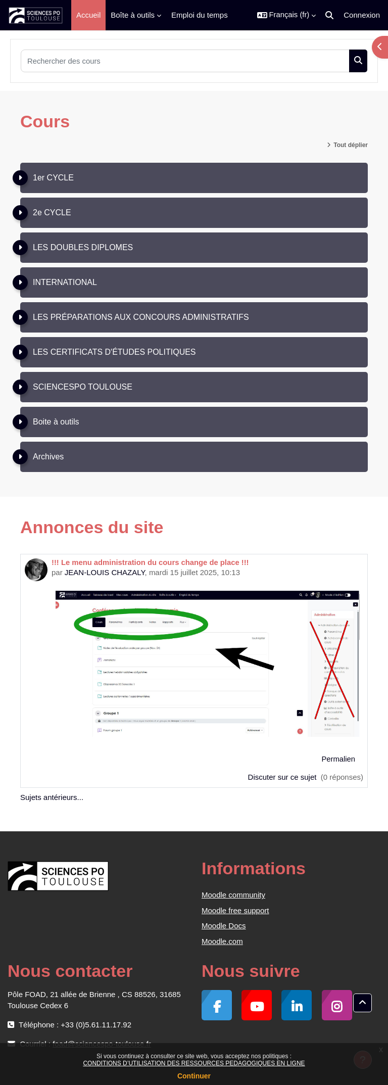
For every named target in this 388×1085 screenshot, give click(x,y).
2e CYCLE (52, 212)
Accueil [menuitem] (88, 15)
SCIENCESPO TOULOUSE (82, 387)
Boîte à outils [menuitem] (133, 15)
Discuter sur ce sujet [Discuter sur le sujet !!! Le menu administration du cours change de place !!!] (283, 777)
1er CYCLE (53, 177)
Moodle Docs (224, 925)
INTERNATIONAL (65, 282)
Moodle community (233, 894)
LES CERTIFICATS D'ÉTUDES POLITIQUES (114, 352)
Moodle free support (235, 910)
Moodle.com (222, 941)
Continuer (194, 1076)
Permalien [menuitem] (338, 759)
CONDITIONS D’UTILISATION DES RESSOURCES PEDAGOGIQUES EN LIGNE (194, 1063)
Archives (48, 456)
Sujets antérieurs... (51, 797)
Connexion (362, 15)
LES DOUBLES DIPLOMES (83, 247)
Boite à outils (56, 421)
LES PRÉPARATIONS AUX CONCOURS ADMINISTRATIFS (141, 317)
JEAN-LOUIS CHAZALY (105, 572)
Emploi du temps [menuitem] (199, 15)
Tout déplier (350, 145)
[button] (286, 15)
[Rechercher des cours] (185, 61)
